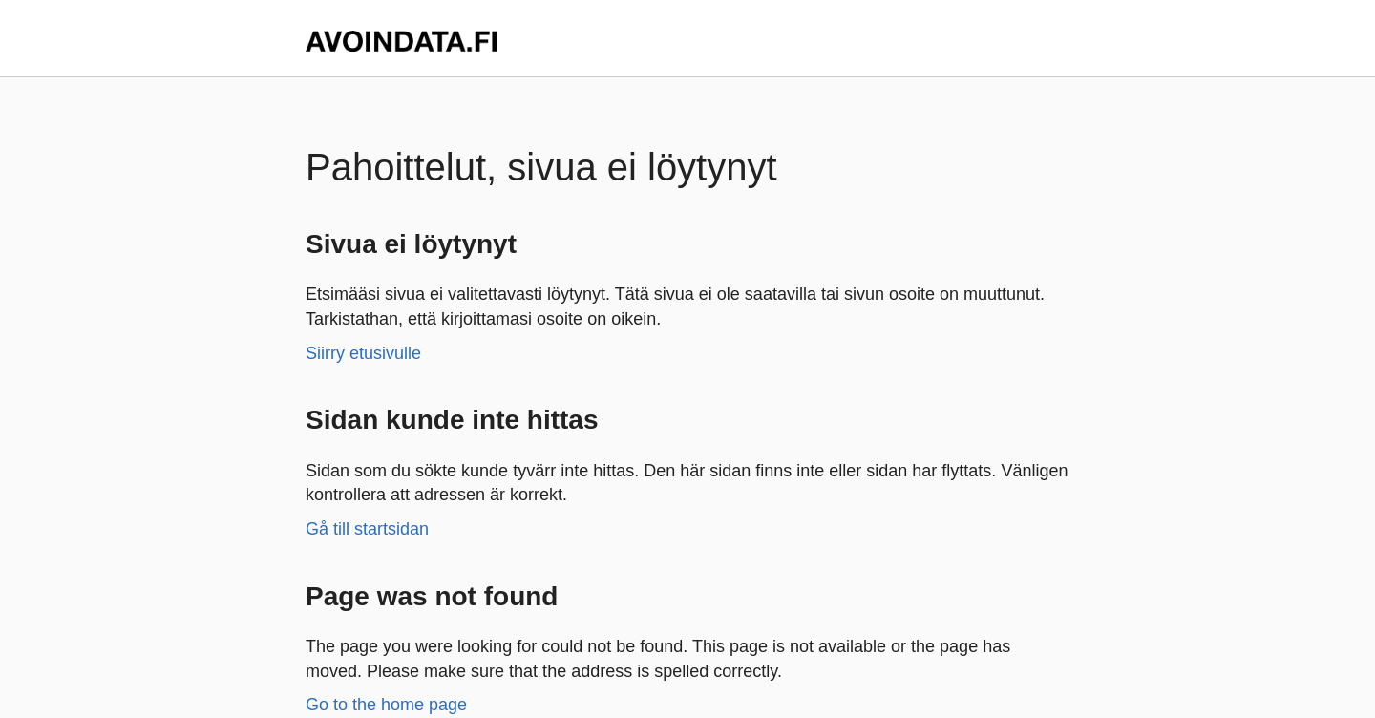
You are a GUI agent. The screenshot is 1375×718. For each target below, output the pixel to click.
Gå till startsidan (367, 528)
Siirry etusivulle (363, 353)
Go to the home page (386, 704)
